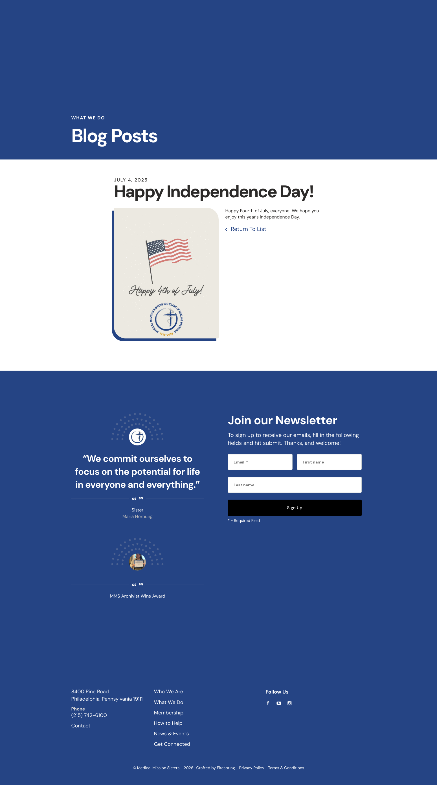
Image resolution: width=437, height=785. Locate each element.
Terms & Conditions (286, 767)
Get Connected (172, 743)
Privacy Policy (251, 767)
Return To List (247, 229)
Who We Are (168, 691)
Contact (81, 725)
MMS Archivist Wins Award (137, 596)
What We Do (168, 702)
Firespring (226, 767)
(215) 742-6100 (89, 715)
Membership (169, 712)
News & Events (171, 733)
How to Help (168, 723)
